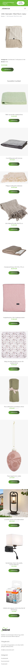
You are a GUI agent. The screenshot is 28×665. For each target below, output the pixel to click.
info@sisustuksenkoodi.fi (7, 650)
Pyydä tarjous (21, 3)
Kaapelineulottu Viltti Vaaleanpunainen (14, 317)
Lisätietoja (7, 69)
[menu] (25, 8)
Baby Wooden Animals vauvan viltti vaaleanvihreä (14, 362)
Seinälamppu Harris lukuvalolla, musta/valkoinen (14, 563)
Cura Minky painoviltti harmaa (14, 158)
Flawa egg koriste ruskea (14, 476)
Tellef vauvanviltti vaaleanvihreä (14, 114)
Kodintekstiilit (11, 59)
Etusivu (3, 16)
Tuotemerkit (4, 664)
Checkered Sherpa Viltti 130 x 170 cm (14, 267)
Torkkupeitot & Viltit (20, 59)
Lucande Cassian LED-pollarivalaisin (14, 519)
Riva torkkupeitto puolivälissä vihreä (14, 406)
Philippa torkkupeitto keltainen (14, 186)
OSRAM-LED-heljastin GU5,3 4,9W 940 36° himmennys (14, 609)
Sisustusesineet (5, 661)
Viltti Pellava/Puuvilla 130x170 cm (14, 223)
